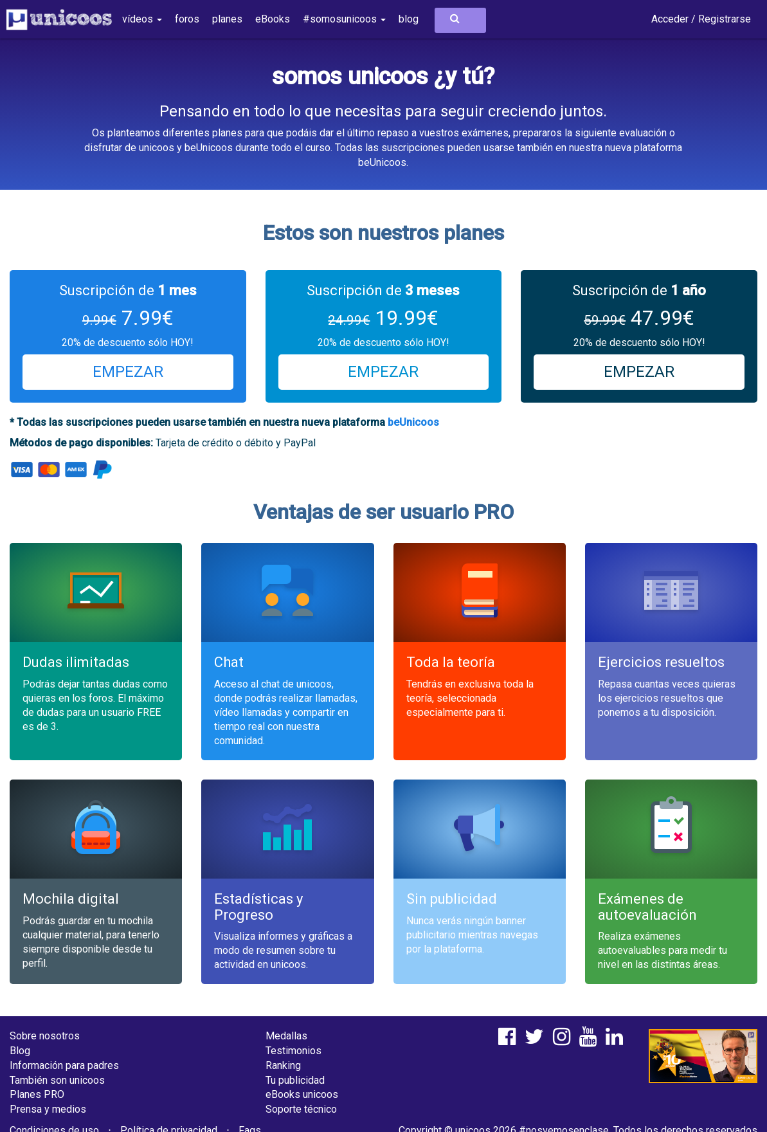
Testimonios (293, 1051)
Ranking (283, 1065)
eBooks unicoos (302, 1094)
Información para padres (64, 1065)
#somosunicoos (344, 19)
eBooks (272, 19)
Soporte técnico (301, 1109)
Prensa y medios (48, 1109)
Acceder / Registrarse (701, 19)
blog (409, 19)
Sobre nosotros (45, 1036)
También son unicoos (57, 1080)
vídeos (142, 19)
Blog (20, 1051)
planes (227, 19)
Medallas (286, 1036)
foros (187, 19)
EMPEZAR (128, 372)
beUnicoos (413, 422)
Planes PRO (37, 1094)
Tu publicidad (295, 1080)
